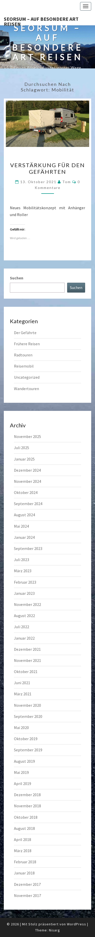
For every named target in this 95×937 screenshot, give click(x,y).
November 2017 (27, 895)
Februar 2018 (25, 861)
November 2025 (27, 436)
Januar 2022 (24, 638)
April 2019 (22, 783)
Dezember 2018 (27, 794)
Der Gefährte (25, 332)
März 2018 (22, 850)
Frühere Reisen (27, 343)
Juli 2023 (21, 559)
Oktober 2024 (25, 492)
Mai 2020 (21, 727)
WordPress (76, 924)
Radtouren (23, 354)
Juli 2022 (21, 626)
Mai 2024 (21, 526)
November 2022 (27, 604)
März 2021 (22, 693)
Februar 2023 (25, 582)
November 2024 (27, 481)
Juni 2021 (22, 682)
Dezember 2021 (27, 649)
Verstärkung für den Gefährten (47, 168)
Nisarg (54, 930)
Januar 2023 (24, 593)
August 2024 (24, 514)
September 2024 (28, 503)
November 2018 (27, 805)
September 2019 (28, 749)
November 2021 (27, 660)
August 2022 (24, 615)
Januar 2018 (24, 872)
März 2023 (22, 570)
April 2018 (22, 839)
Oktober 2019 (25, 738)
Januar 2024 (24, 537)
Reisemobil (24, 366)
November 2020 (27, 705)
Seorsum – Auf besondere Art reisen (41, 20)
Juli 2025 (21, 447)
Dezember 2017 (27, 884)
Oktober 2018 (25, 817)
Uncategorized (27, 377)
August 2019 (24, 761)
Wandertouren (26, 388)
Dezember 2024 (27, 470)
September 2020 (28, 716)
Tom (66, 182)
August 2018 (24, 828)
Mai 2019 (21, 772)
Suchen (16, 277)
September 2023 (28, 548)
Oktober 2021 (25, 671)
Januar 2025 (24, 459)
